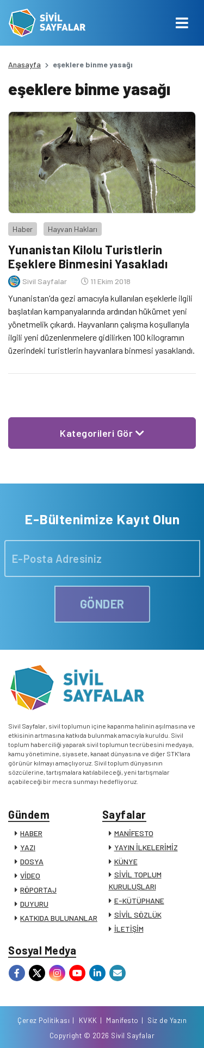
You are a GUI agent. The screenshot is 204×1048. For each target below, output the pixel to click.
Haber (23, 229)
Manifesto (122, 1020)
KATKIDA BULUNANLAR (58, 918)
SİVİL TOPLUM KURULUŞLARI (135, 880)
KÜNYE (126, 861)
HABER (31, 833)
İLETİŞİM (129, 928)
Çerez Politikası (43, 1020)
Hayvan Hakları (72, 229)
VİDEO (30, 875)
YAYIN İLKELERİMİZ (146, 847)
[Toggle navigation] (182, 23)
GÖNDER (102, 604)
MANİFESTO (133, 833)
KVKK (88, 1020)
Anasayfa (24, 64)
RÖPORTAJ (38, 889)
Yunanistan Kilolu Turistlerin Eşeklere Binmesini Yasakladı (88, 256)
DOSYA (32, 861)
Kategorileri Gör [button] (102, 433)
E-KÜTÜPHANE (139, 900)
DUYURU (34, 903)
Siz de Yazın (167, 1020)
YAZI (27, 847)
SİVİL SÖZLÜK (138, 914)
